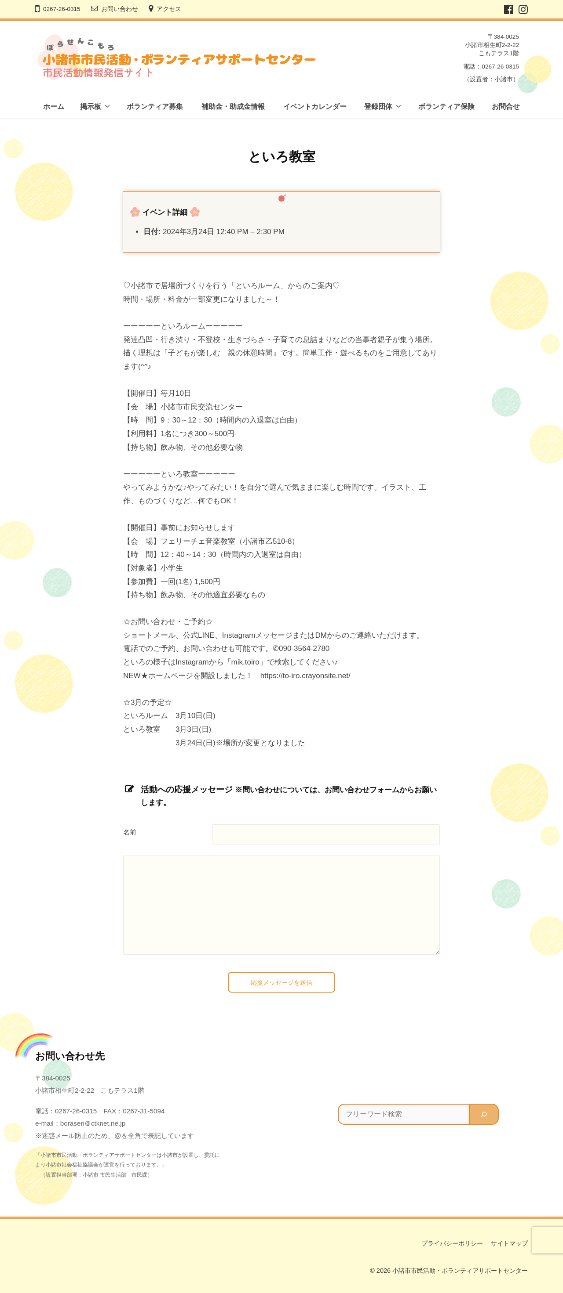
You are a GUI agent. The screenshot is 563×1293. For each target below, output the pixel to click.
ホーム (53, 106)
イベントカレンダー (315, 106)
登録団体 (378, 106)
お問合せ (506, 106)
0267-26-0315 (61, 9)
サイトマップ (509, 1243)
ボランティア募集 (155, 106)
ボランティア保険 (446, 106)
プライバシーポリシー (452, 1243)
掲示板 (90, 106)
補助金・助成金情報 (233, 106)
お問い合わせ (119, 9)
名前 (129, 832)
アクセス (169, 9)
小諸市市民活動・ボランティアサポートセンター (460, 1270)
